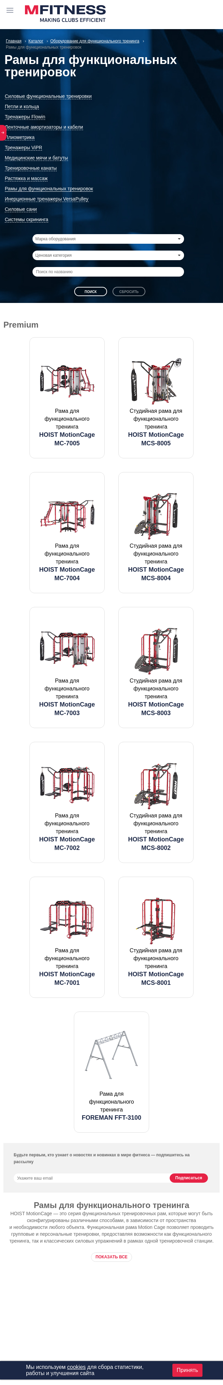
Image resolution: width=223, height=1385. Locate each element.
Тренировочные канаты (31, 168)
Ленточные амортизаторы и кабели (44, 127)
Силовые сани (21, 209)
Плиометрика (20, 137)
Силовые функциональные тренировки (48, 96)
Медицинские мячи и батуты (36, 158)
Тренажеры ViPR (23, 147)
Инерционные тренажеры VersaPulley (47, 199)
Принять (187, 1370)
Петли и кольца (22, 106)
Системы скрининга (26, 219)
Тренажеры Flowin (25, 116)
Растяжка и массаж (26, 178)
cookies (76, 1367)
